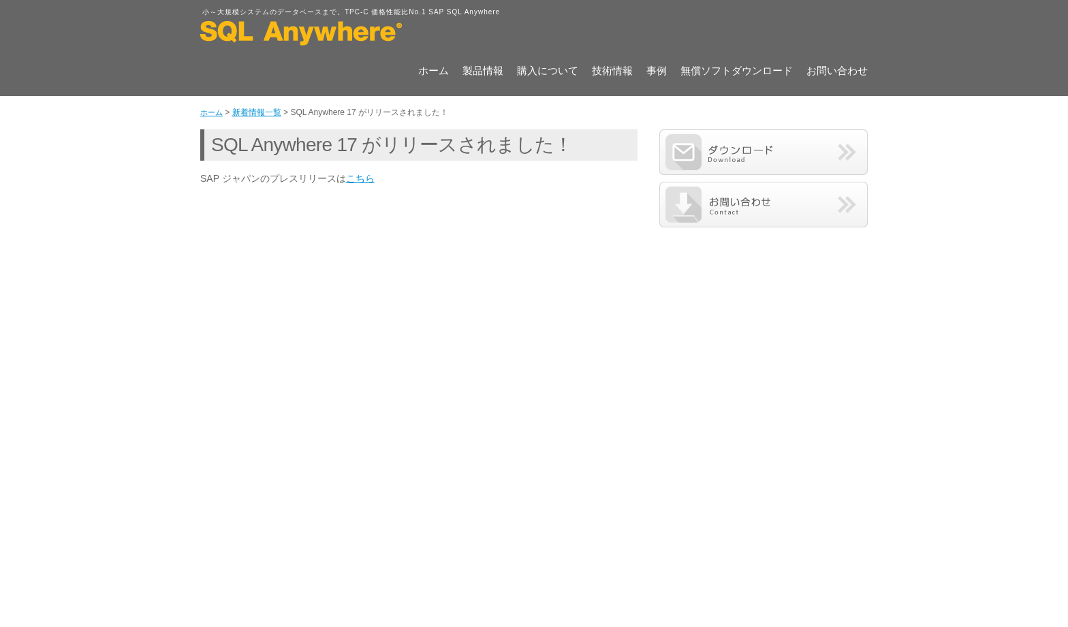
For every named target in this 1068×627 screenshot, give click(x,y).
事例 (656, 71)
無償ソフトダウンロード (736, 71)
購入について (547, 71)
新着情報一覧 (256, 112)
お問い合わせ (837, 71)
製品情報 (482, 71)
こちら (360, 178)
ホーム (433, 71)
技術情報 (612, 71)
